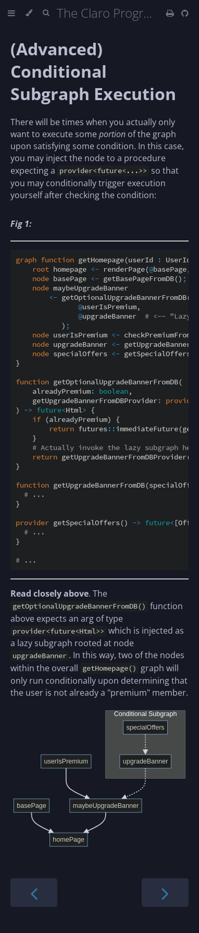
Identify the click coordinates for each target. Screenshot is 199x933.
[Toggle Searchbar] (46, 13)
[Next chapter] (165, 892)
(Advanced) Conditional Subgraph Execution (93, 71)
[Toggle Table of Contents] (11, 13)
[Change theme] (29, 13)
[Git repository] (185, 13)
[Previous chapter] (33, 892)
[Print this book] (171, 13)
